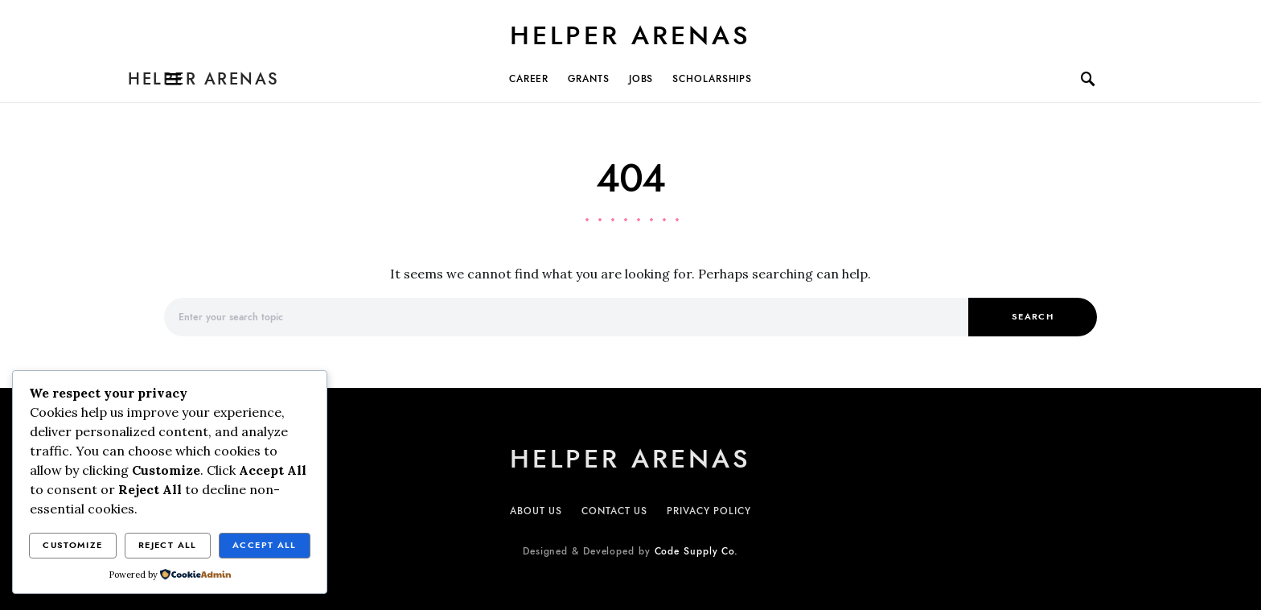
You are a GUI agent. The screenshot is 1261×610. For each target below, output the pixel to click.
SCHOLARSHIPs (712, 78)
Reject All (167, 545)
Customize (72, 545)
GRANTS (588, 78)
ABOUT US (536, 511)
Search (1033, 317)
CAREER (528, 78)
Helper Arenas (630, 35)
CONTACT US (614, 511)
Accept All (264, 545)
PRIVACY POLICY (709, 511)
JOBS (641, 78)
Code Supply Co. (697, 551)
